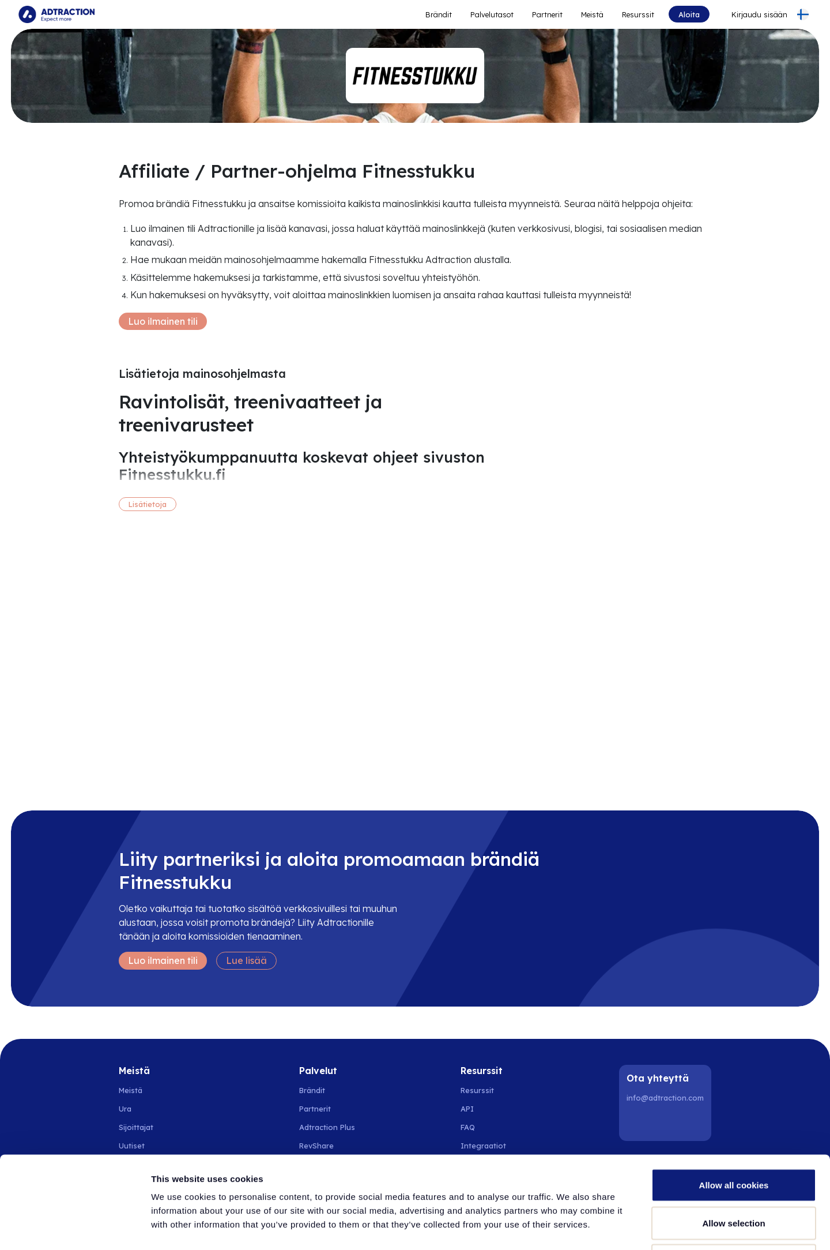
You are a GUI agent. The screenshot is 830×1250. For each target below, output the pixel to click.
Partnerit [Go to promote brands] (547, 14)
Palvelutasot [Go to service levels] (492, 14)
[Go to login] (752, 14)
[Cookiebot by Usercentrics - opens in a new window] (74, 1227)
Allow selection (733, 1137)
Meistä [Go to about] (592, 14)
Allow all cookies (734, 1098)
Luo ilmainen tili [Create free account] (163, 321)
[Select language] (803, 14)
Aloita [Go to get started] (689, 14)
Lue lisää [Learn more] (246, 960)
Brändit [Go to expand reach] (438, 14)
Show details (605, 1227)
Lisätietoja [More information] (148, 504)
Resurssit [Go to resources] (638, 14)
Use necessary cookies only (733, 1174)
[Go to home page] (56, 14)
